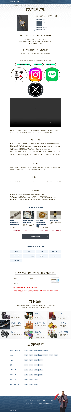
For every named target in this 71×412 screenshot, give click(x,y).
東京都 (35, 355)
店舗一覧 (22, 2)
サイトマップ (36, 403)
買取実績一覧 (16, 5)
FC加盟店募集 (45, 403)
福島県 (40, 350)
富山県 (26, 365)
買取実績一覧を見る (35, 236)
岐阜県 (26, 360)
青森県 (45, 350)
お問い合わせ (51, 403)
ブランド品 (16, 256)
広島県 (35, 374)
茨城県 (56, 355)
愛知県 (31, 360)
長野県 (35, 360)
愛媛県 (26, 379)
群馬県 (51, 355)
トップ (11, 5)
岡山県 (31, 374)
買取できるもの (29, 2)
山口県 (26, 374)
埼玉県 (31, 355)
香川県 (31, 379)
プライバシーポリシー (28, 403)
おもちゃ (55, 256)
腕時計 (41, 256)
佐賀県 (26, 384)
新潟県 (31, 365)
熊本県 (31, 384)
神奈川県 (45, 355)
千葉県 (26, 355)
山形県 (35, 350)
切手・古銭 (16, 260)
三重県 (26, 369)
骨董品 (29, 251)
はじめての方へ (36, 2)
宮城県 (31, 350)
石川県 (40, 365)
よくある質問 (48, 2)
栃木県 (40, 355)
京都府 (31, 369)
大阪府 (40, 369)
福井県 (35, 365)
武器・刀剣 (54, 251)
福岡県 (35, 384)
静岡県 (40, 360)
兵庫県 (35, 369)
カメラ (16, 251)
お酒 (42, 251)
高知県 (35, 379)
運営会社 (40, 403)
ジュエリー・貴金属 (29, 256)
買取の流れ (43, 2)
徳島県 (40, 374)
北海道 (26, 350)
